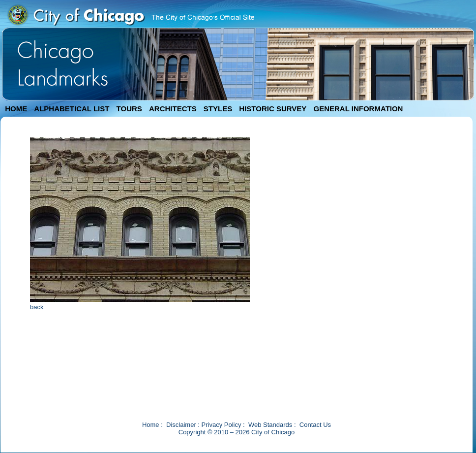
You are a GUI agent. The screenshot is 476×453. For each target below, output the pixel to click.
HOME (16, 108)
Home (150, 424)
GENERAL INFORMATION (358, 108)
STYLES (218, 108)
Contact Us (315, 424)
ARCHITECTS (173, 108)
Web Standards (270, 424)
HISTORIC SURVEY (272, 108)
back (36, 307)
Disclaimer (181, 424)
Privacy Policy (221, 424)
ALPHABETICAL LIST (71, 108)
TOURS (129, 108)
